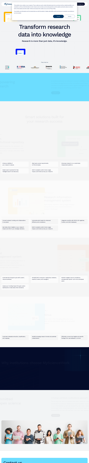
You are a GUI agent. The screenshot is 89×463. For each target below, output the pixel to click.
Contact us (80, 4)
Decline (69, 16)
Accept (58, 16)
